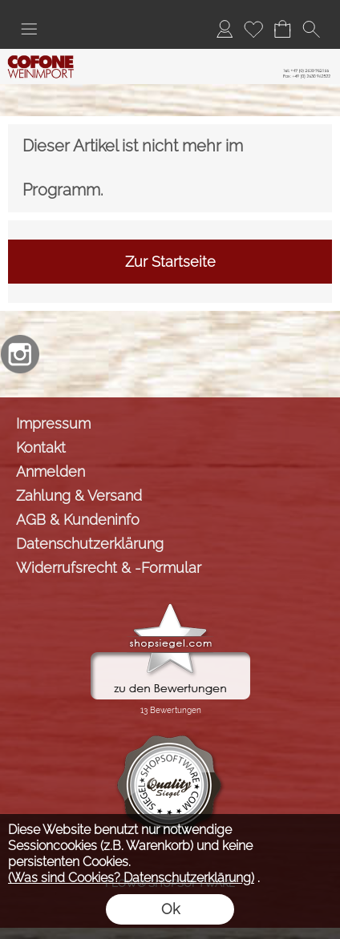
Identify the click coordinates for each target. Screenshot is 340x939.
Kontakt (41, 447)
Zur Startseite (170, 261)
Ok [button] (170, 909)
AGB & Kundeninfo (78, 519)
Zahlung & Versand (79, 495)
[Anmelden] (224, 28)
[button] (29, 28)
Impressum (53, 423)
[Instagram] (20, 354)
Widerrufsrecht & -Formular (108, 567)
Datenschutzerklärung (90, 543)
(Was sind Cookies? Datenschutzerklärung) (131, 877)
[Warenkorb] (282, 28)
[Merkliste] (253, 28)
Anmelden (50, 471)
